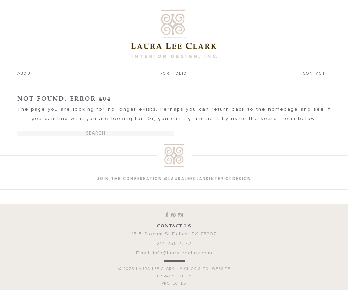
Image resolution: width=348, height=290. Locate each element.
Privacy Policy (174, 276)
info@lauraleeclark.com (182, 253)
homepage (283, 109)
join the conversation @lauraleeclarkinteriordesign (174, 179)
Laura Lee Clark (174, 34)
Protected (174, 283)
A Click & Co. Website (205, 269)
